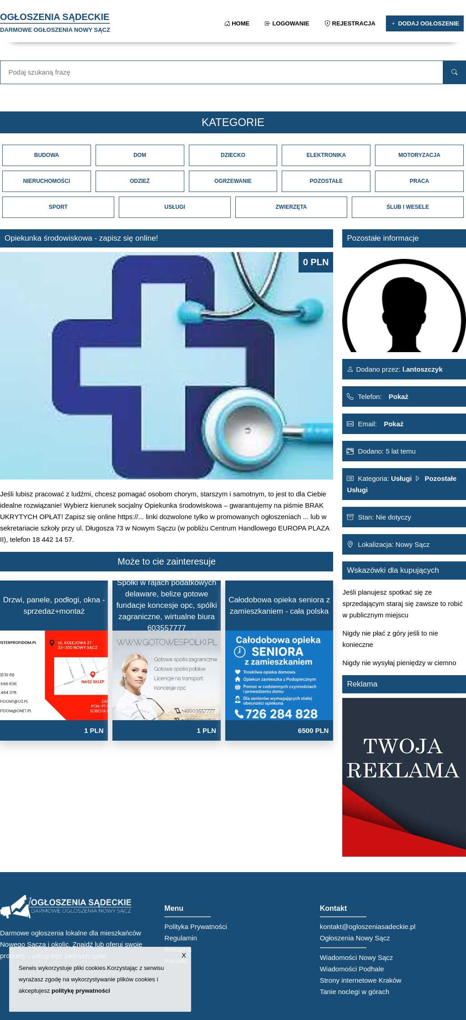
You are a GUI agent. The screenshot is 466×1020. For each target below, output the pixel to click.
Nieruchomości (46, 181)
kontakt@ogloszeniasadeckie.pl (367, 926)
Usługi (174, 207)
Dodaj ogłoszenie (424, 23)
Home (237, 23)
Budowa (46, 155)
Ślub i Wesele (407, 207)
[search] (454, 72)
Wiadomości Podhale (352, 969)
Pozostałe (326, 181)
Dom (139, 155)
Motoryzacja (420, 155)
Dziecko (233, 155)
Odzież (140, 181)
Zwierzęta (291, 207)
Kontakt (175, 960)
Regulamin (180, 938)
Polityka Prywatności (195, 926)
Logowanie (288, 23)
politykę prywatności (80, 990)
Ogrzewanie (233, 181)
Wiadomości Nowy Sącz (356, 957)
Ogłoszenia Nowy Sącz (355, 938)
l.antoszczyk (421, 369)
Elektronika (326, 155)
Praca (419, 181)
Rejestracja (350, 23)
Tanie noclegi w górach (355, 991)
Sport (58, 207)
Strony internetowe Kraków (360, 980)
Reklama (177, 949)
